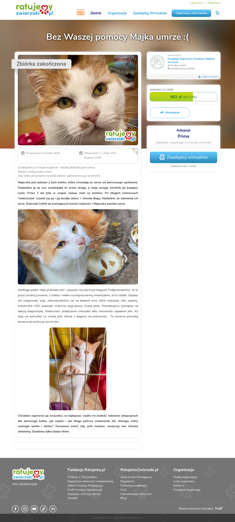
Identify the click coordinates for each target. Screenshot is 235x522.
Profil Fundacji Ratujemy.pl (85, 490)
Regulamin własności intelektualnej (90, 481)
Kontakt (72, 498)
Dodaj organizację (185, 477)
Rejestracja (214, 3)
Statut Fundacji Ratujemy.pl (85, 486)
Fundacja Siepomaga (186, 490)
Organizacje (117, 13)
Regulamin (127, 481)
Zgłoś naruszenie (208, 76)
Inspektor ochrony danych (84, 494)
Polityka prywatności (133, 486)
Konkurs (178, 486)
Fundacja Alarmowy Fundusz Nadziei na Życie (191, 60)
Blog (123, 498)
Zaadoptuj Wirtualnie (150, 13)
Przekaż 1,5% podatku (82, 477)
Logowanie (196, 3)
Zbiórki (95, 13)
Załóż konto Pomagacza (135, 477)
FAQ (123, 490)
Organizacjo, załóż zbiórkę (191, 13)
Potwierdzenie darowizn (136, 494)
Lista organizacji (183, 481)
